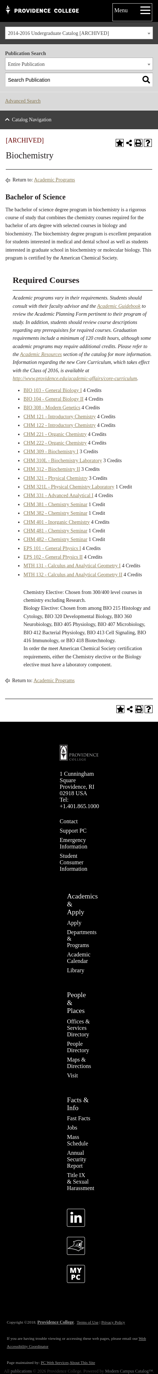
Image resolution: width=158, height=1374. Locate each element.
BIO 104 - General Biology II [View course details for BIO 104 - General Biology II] (54, 399)
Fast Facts (78, 1118)
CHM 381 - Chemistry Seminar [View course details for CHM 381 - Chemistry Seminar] (55, 504)
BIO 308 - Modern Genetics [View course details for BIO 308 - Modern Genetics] (52, 407)
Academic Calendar (78, 957)
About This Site (82, 1362)
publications (21, 1371)
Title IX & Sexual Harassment (80, 1181)
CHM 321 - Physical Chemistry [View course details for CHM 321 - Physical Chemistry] (55, 478)
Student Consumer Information (73, 862)
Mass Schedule (77, 1140)
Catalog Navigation (31, 119)
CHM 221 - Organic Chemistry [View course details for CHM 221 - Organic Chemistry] (55, 434)
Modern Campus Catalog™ (129, 1371)
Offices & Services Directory (78, 1027)
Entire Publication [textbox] (26, 64)
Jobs (72, 1128)
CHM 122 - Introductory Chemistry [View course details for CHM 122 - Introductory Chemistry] (60, 425)
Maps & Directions (79, 1063)
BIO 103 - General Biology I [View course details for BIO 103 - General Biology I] (53, 390)
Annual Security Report (76, 1159)
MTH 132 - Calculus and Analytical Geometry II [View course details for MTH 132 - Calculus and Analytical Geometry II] (73, 574)
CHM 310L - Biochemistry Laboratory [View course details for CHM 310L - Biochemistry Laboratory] (63, 460)
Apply (74, 923)
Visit (72, 1075)
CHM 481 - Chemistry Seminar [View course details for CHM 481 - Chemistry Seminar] (55, 530)
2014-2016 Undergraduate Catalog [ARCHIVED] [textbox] (58, 33)
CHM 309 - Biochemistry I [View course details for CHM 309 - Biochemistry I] (51, 451)
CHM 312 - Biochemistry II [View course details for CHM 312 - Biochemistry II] (52, 469)
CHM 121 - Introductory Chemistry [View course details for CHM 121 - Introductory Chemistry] (60, 416)
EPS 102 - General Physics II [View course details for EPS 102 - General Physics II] (53, 557)
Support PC (73, 831)
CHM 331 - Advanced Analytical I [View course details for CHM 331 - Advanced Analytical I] (58, 495)
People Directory (78, 1047)
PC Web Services (55, 1362)
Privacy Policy (113, 1322)
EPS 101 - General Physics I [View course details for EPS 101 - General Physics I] (52, 548)
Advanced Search (22, 101)
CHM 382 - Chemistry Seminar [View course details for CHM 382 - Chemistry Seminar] (55, 513)
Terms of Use (87, 1322)
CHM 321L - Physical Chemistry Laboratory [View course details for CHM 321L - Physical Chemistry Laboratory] (69, 487)
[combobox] (79, 33)
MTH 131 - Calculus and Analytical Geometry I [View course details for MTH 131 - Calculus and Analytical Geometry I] (72, 565)
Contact (69, 821)
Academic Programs (54, 180)
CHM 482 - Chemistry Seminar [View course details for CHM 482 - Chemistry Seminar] (55, 539)
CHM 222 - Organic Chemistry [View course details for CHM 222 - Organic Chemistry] (55, 443)
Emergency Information (73, 843)
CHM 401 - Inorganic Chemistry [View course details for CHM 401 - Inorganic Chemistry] (57, 522)
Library (75, 970)
